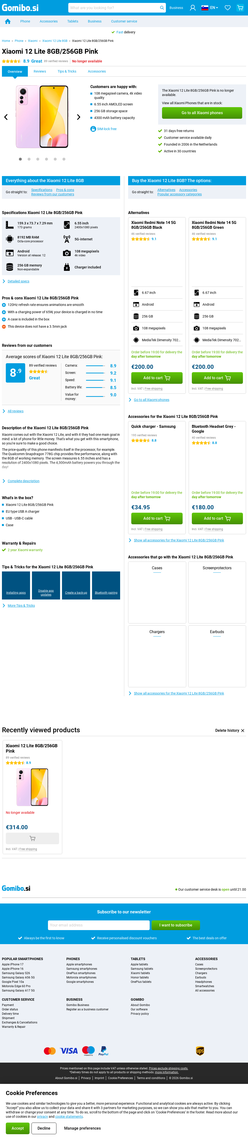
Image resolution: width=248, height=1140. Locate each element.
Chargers (201, 973)
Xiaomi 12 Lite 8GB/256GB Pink (93, 41)
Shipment (8, 1018)
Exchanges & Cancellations (19, 1022)
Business (94, 21)
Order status (10, 1009)
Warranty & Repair (13, 1027)
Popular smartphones (22, 959)
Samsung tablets (142, 968)
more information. (167, 1072)
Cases (199, 964)
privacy (42, 1116)
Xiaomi (33, 41)
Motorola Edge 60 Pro (16, 986)
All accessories (205, 990)
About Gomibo (140, 1005)
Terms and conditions (151, 1078)
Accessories (49, 21)
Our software (139, 1009)
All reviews (12, 411)
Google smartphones (80, 982)
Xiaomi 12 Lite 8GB (54, 41)
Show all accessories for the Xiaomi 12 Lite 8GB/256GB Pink (176, 540)
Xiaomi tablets (140, 973)
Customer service (124, 21)
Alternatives (166, 190)
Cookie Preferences (120, 1078)
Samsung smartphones (81, 968)
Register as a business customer (87, 1009)
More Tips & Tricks (18, 605)
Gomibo (137, 999)
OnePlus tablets (141, 982)
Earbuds (200, 977)
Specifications (41, 190)
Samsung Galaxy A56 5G (18, 977)
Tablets (72, 21)
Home (6, 41)
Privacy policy (140, 1013)
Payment (8, 1005)
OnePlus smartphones (80, 973)
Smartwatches (204, 986)
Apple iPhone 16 (12, 968)
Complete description (20, 481)
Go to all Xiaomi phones (148, 400)
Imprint (99, 1078)
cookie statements (69, 1116)
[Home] (8, 21)
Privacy (86, 1078)
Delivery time (10, 1013)
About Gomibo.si (66, 1078)
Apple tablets (139, 964)
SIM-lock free (103, 129)
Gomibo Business (77, 1005)
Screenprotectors (206, 968)
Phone (25, 21)
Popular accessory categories (179, 194)
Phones (73, 959)
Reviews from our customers (52, 194)
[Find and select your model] (117, 8)
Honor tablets (140, 977)
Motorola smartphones (81, 977)
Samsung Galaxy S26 (16, 973)
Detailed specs (15, 281)
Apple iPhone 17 (12, 964)
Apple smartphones (79, 964)
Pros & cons (65, 190)
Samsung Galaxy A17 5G (18, 990)
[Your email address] (99, 925)
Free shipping (154, 388)
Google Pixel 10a (13, 982)
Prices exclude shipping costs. (168, 1068)
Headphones (203, 982)
